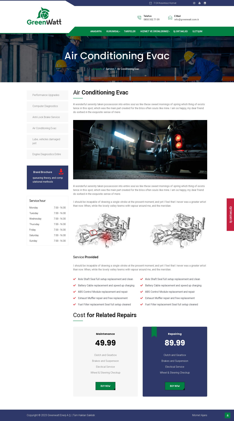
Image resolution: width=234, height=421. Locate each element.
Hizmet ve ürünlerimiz (154, 31)
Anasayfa (96, 31)
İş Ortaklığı (180, 31)
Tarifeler (130, 31)
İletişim (197, 31)
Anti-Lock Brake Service (46, 117)
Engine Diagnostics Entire (46, 154)
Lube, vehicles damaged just (46, 141)
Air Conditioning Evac (44, 128)
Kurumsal (112, 31)
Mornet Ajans (199, 415)
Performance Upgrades (45, 95)
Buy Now (105, 386)
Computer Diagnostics (45, 106)
